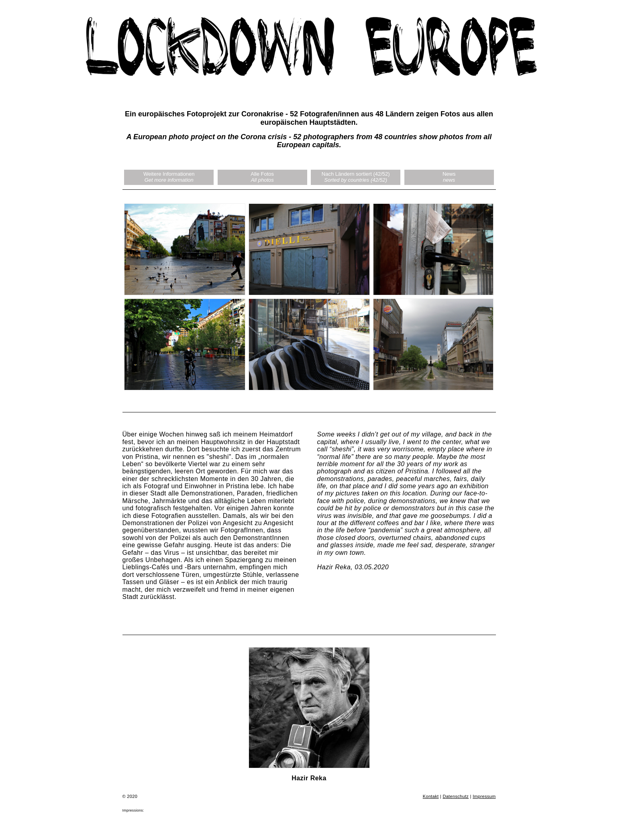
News (449, 177)
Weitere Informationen (169, 177)
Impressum (484, 796)
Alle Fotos (262, 177)
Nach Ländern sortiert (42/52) (356, 177)
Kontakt (431, 796)
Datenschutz (456, 796)
